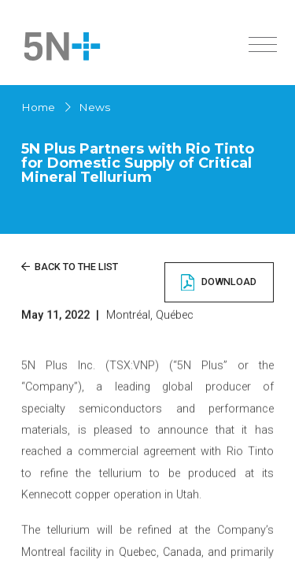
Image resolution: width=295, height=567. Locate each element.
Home (38, 107)
